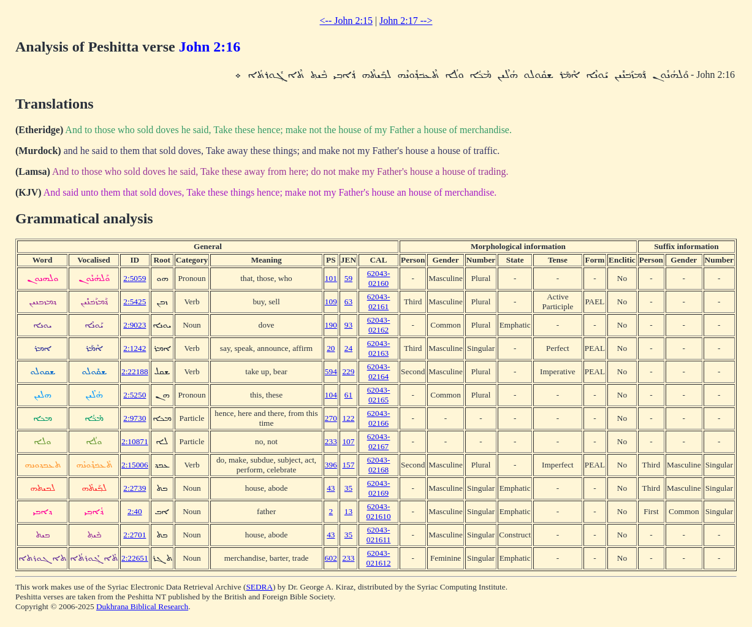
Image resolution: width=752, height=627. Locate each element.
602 (331, 558)
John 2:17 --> (405, 20)
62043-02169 (378, 488)
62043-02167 (378, 441)
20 (331, 348)
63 (348, 301)
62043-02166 (378, 418)
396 (331, 464)
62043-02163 (378, 348)
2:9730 (134, 418)
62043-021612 (379, 557)
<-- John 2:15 (346, 20)
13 (348, 511)
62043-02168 (378, 464)
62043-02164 (378, 371)
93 (348, 324)
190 (331, 324)
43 (331, 488)
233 (331, 441)
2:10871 (134, 441)
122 (348, 418)
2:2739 (134, 488)
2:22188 (134, 371)
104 (331, 394)
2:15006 (134, 464)
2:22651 (134, 558)
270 (331, 418)
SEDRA (259, 586)
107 (348, 441)
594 (331, 371)
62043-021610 (379, 511)
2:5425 (134, 301)
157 (348, 464)
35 (348, 488)
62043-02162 (378, 324)
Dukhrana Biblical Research (142, 606)
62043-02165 (378, 394)
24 (348, 348)
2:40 (134, 511)
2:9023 (134, 324)
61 (348, 394)
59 (348, 278)
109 (331, 301)
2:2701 (134, 534)
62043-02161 (378, 301)
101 (331, 278)
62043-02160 (378, 278)
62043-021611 (379, 534)
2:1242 (134, 348)
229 (348, 371)
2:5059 (134, 278)
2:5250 (134, 394)
